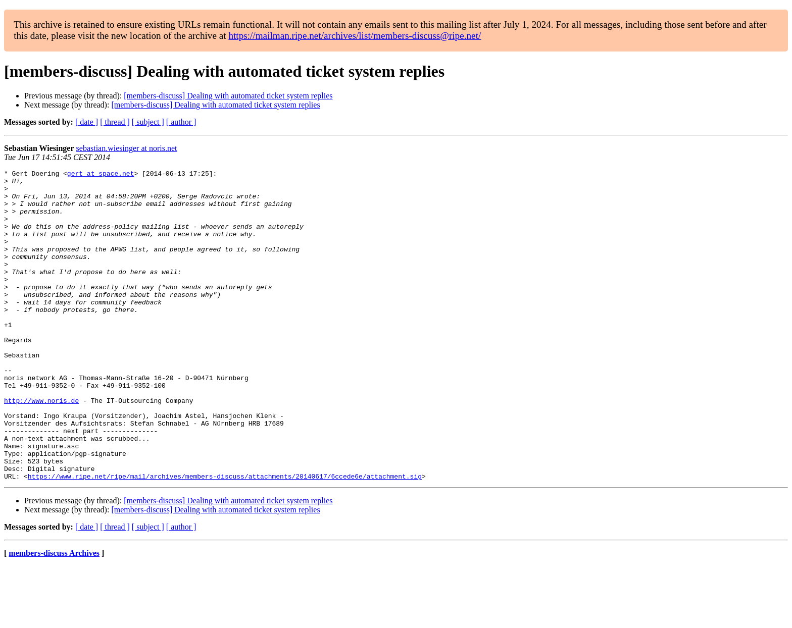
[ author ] (181, 122)
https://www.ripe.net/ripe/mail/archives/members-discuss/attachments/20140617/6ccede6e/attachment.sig (225, 538)
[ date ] (86, 122)
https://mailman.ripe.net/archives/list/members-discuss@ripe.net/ (354, 35)
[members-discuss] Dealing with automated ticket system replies (228, 95)
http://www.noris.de (41, 447)
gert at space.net (100, 174)
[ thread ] (115, 122)
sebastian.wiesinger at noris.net (126, 148)
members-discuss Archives (54, 615)
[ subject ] (148, 122)
